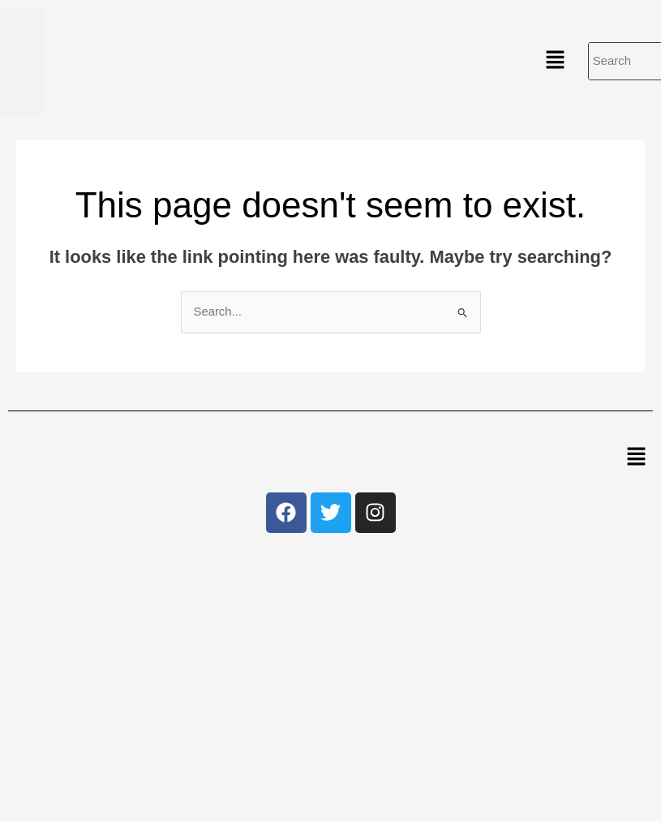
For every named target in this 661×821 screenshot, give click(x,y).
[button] (555, 61)
